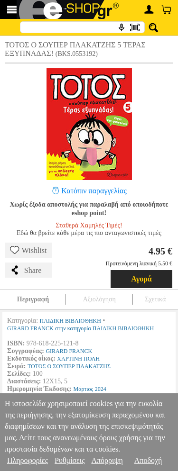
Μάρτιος (84, 389)
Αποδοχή (148, 460)
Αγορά (141, 279)
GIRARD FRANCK (69, 351)
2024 (100, 389)
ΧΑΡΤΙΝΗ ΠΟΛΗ (78, 358)
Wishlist (28, 250)
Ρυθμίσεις (69, 460)
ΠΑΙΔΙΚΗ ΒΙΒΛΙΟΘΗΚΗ (70, 320)
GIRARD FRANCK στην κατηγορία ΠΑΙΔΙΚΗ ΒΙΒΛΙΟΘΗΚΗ (80, 328)
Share (25, 270)
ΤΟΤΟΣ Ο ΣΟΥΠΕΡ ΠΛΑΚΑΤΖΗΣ (69, 366)
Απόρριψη (106, 460)
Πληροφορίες (27, 460)
